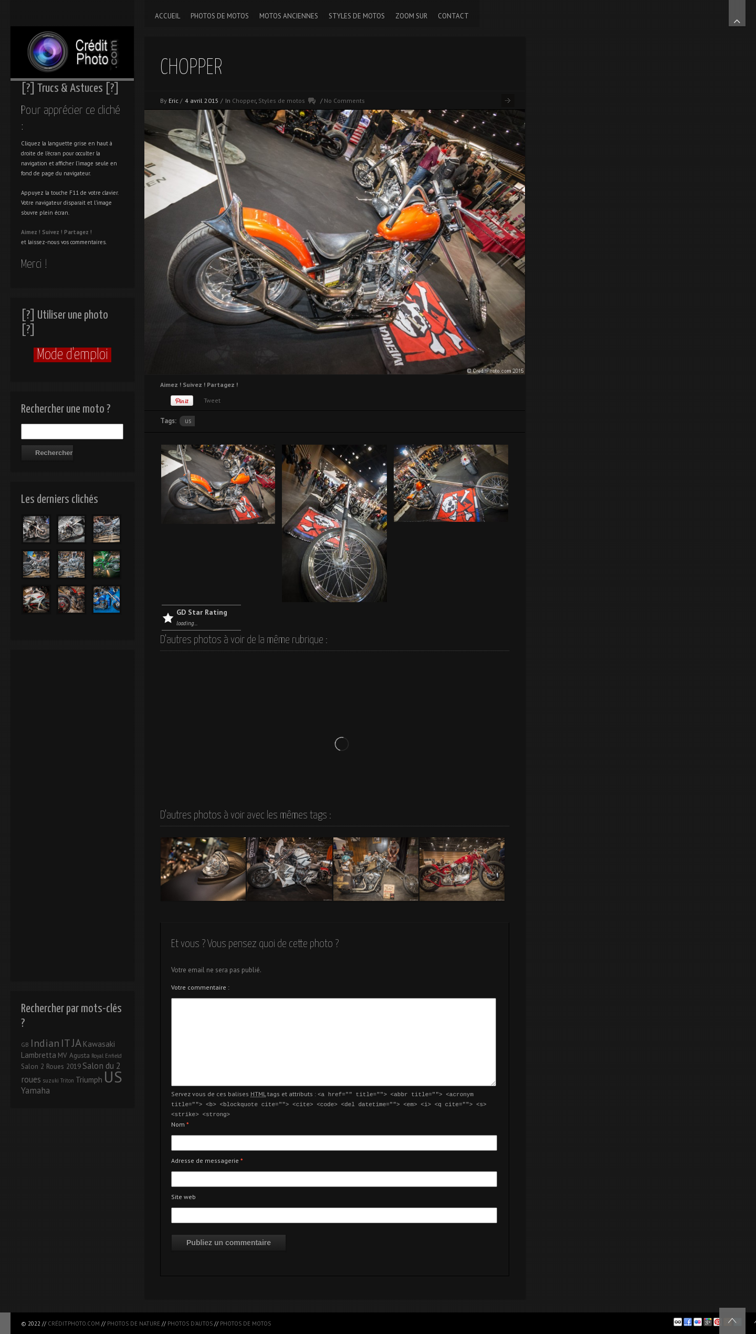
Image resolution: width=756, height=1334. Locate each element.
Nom (180, 1123)
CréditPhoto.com (74, 1323)
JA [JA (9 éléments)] (76, 1043)
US (188, 420)
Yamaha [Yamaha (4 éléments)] (35, 1090)
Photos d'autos (190, 1323)
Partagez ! (78, 232)
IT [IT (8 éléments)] (65, 1043)
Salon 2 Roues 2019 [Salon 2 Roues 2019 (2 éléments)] (51, 1066)
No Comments (344, 100)
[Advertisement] (72, 812)
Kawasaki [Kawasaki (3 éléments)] (99, 1044)
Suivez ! (52, 232)
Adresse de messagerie (207, 1159)
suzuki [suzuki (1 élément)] (51, 1080)
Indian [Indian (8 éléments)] (44, 1043)
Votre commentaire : (200, 987)
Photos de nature (133, 1323)
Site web (183, 1195)
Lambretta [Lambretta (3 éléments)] (38, 1055)
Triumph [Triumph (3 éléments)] (89, 1080)
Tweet (212, 400)
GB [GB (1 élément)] (25, 1044)
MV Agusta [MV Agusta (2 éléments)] (74, 1055)
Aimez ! (30, 232)
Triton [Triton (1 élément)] (67, 1080)
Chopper (244, 100)
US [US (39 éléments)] (113, 1077)
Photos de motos (245, 1323)
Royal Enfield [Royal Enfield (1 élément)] (106, 1055)
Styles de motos (281, 100)
